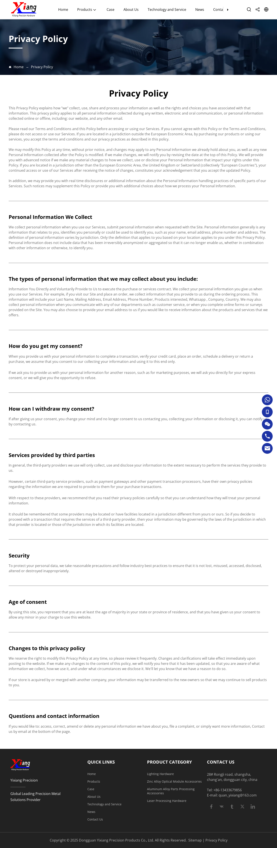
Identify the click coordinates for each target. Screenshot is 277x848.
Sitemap (195, 840)
